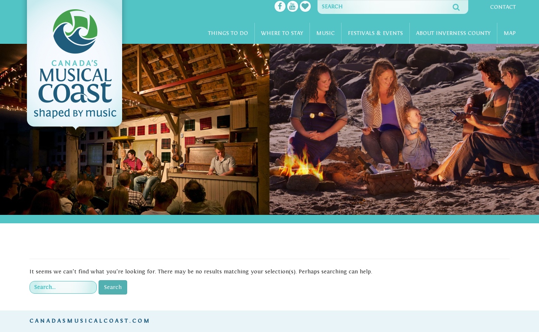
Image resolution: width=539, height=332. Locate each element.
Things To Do (228, 33)
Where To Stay (282, 33)
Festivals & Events (375, 33)
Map (510, 33)
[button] (11, 129)
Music (325, 33)
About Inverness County (453, 33)
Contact (503, 7)
